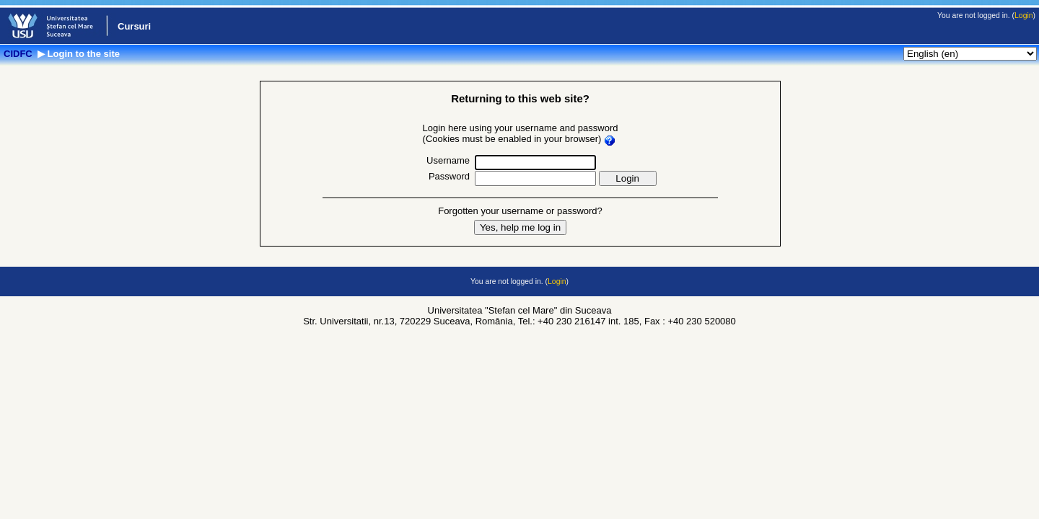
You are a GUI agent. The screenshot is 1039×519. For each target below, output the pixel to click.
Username (448, 160)
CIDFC (19, 53)
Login (1023, 15)
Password (449, 176)
